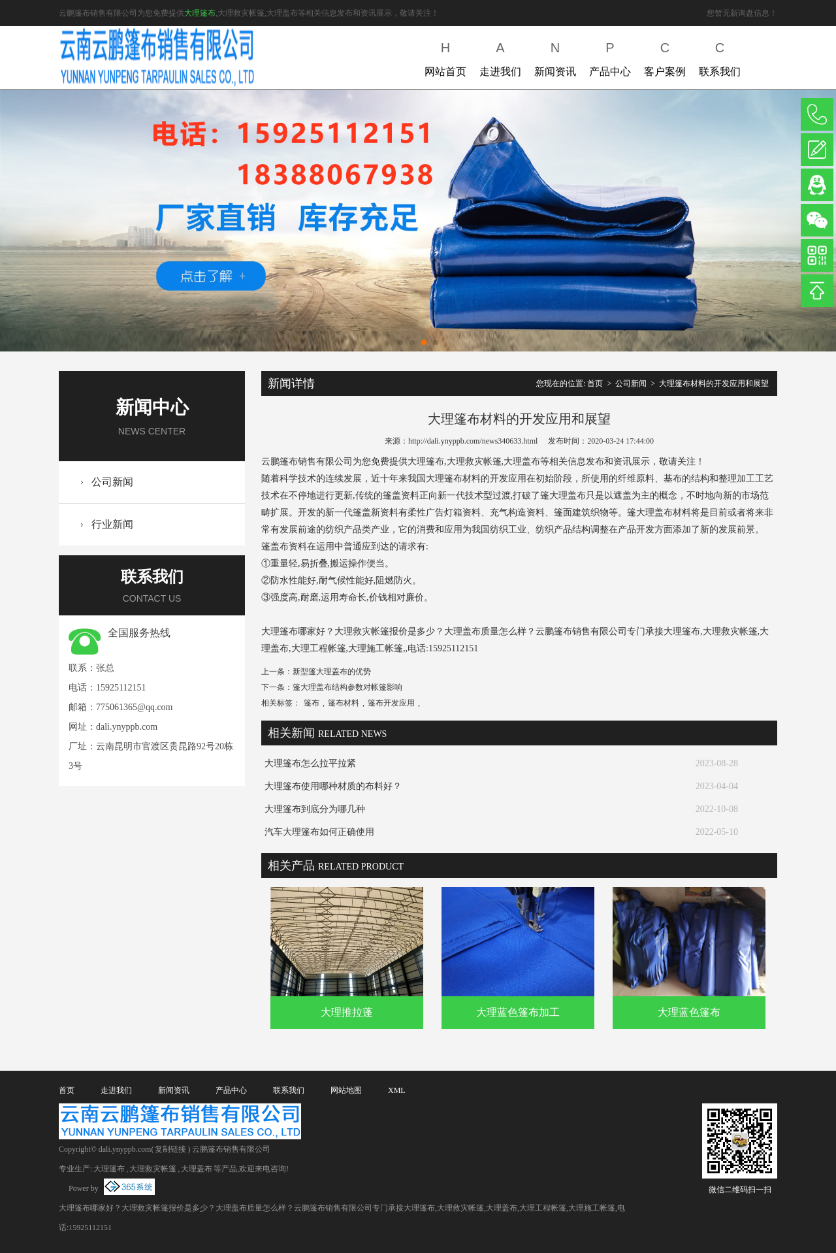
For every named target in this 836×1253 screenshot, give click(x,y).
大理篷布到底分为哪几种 (315, 809)
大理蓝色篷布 (689, 1012)
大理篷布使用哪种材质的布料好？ (333, 786)
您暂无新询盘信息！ (742, 13)
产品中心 (610, 56)
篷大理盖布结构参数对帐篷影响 (347, 687)
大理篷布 (200, 13)
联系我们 (720, 56)
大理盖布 (196, 1168)
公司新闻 (112, 481)
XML (397, 1090)
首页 (595, 383)
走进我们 (500, 56)
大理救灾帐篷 (152, 1168)
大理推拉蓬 (347, 1012)
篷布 (311, 703)
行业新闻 (112, 524)
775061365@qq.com (134, 707)
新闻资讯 (555, 56)
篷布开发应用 (391, 703)
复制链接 (170, 1149)
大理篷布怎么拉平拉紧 (310, 763)
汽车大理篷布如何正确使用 (319, 832)
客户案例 (665, 56)
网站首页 (445, 56)
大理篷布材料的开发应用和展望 (714, 383)
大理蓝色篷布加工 (518, 1012)
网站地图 (346, 1090)
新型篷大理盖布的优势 (332, 671)
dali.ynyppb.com (126, 727)
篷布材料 (343, 703)
